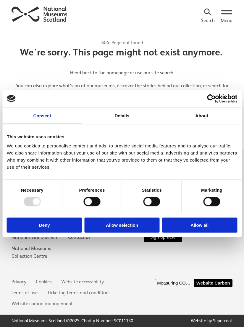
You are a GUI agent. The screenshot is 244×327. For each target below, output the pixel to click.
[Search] (208, 16)
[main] (122, 79)
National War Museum (35, 237)
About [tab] (201, 115)
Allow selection (122, 225)
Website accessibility (82, 282)
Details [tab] (122, 115)
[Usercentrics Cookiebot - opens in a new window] (211, 98)
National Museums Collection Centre (31, 252)
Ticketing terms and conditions (79, 292)
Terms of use (25, 292)
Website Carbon (213, 282)
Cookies (44, 282)
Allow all (199, 225)
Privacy (19, 282)
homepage (117, 72)
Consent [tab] (42, 115)
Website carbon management (42, 303)
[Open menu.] (226, 16)
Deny (44, 225)
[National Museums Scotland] (40, 13)
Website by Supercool (211, 320)
